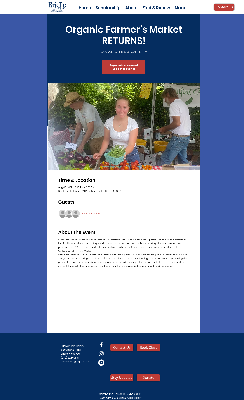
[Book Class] (148, 347)
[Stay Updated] (121, 377)
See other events (123, 69)
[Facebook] (101, 345)
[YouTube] (101, 362)
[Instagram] (101, 354)
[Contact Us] (224, 7)
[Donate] (148, 377)
